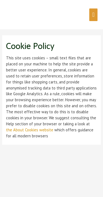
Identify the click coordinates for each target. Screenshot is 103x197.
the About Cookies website (29, 129)
